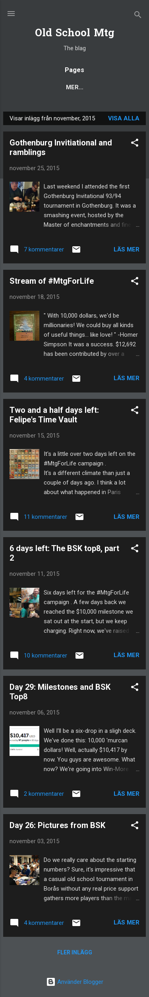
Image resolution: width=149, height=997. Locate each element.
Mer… (122, 87)
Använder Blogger (74, 981)
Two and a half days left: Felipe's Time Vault (54, 414)
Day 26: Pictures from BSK (57, 825)
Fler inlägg (74, 952)
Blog (26, 87)
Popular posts (74, 87)
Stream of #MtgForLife (52, 281)
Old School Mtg (74, 33)
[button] (134, 144)
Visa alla (123, 118)
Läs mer (126, 249)
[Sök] (138, 16)
